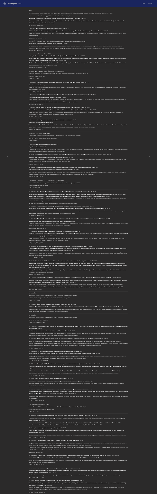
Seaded (150, 3)
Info (144, 3)
